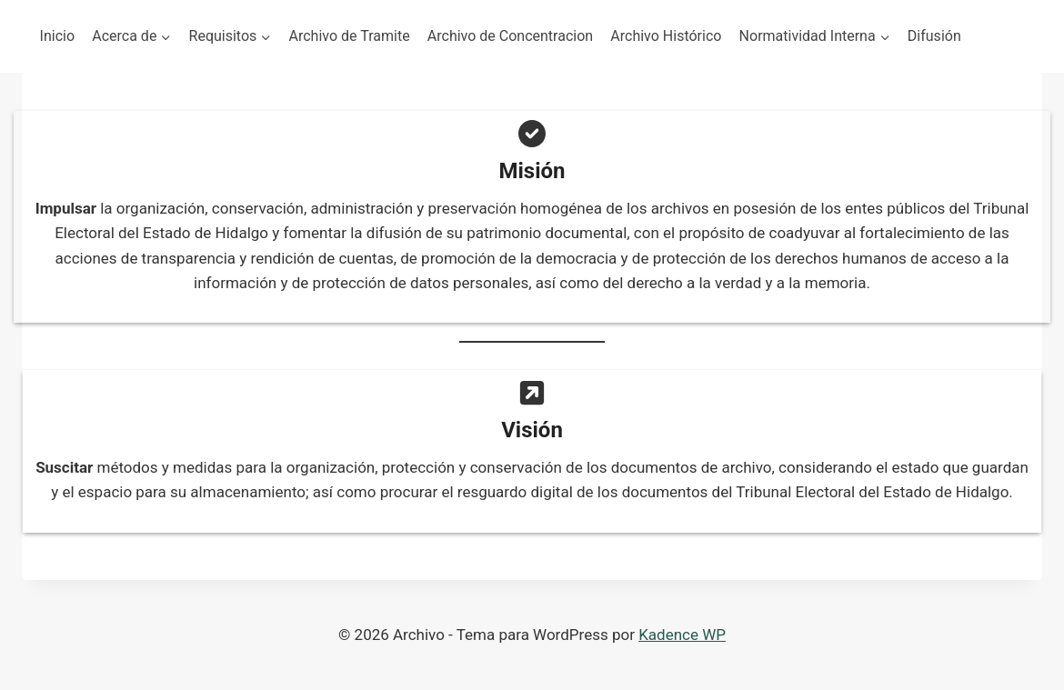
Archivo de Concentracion (510, 36)
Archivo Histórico (665, 36)
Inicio (57, 36)
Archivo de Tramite (349, 36)
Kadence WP (682, 634)
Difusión (934, 36)
